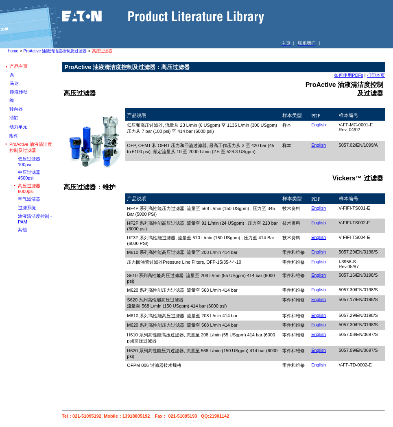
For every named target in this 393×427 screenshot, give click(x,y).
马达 (14, 83)
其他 (22, 229)
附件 (13, 135)
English (318, 124)
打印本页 (376, 75)
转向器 (16, 108)
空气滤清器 (29, 199)
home (13, 51)
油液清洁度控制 (33, 216)
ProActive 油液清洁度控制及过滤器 (55, 51)
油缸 (13, 117)
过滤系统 (27, 207)
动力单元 (18, 126)
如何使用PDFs (348, 75)
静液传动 (19, 91)
